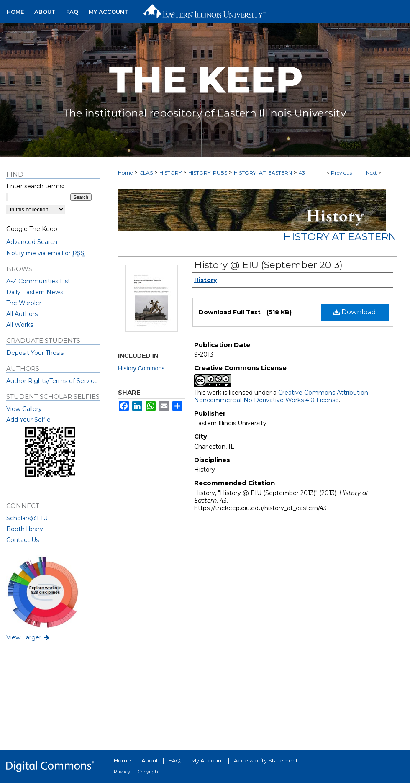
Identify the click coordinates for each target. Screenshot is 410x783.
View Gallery (24, 409)
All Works (19, 325)
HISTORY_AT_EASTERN (263, 172)
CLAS (146, 172)
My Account (207, 760)
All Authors (22, 314)
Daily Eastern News (34, 292)
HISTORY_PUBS (207, 172)
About (149, 760)
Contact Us (22, 540)
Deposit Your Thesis (35, 353)
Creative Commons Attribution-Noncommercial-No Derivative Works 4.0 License (282, 396)
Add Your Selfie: (29, 420)
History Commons (141, 368)
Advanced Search (31, 242)
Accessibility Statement (266, 760)
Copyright (149, 772)
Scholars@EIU (27, 518)
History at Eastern (340, 237)
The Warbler (23, 303)
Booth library (24, 529)
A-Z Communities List (38, 281)
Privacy (122, 772)
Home (125, 172)
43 (302, 172)
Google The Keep (31, 229)
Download (354, 312)
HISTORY (170, 172)
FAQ (175, 760)
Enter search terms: (35, 186)
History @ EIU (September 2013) (268, 265)
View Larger (28, 637)
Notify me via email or (45, 253)
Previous (341, 172)
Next (371, 172)
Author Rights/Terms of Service (52, 381)
